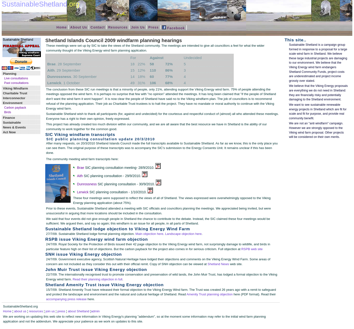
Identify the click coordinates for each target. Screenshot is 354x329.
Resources (118, 27)
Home (61, 27)
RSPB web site (252, 249)
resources (36, 311)
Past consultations (16, 83)
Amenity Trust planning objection (210, 294)
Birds (7, 112)
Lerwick (82, 192)
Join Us (138, 27)
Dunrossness (87, 184)
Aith (80, 176)
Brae (80, 168)
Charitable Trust (15, 93)
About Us (78, 27)
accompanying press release (66, 299)
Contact (97, 27)
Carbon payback (15, 107)
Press (153, 27)
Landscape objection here (183, 234)
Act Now (9, 132)
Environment (13, 103)
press (61, 311)
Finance (9, 118)
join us (50, 311)
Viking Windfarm (15, 88)
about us (20, 311)
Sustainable (12, 122)
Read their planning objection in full (97, 279)
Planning (9, 73)
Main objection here (149, 234)
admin (95, 311)
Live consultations (16, 78)
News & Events (14, 127)
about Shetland (78, 311)
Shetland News (218, 264)
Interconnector (14, 98)
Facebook (173, 28)
